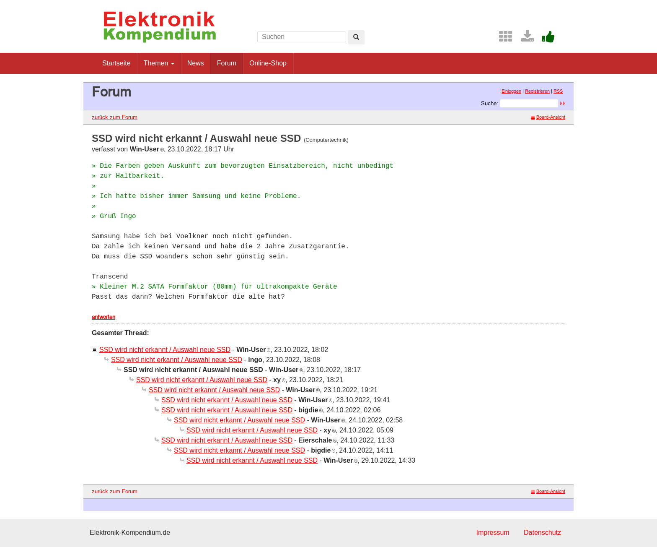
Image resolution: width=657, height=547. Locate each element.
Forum (226, 63)
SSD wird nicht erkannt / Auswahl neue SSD (164, 349)
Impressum (492, 532)
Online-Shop (268, 63)
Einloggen (511, 91)
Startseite (116, 63)
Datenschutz (542, 532)
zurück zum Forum (114, 117)
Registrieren (537, 91)
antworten (103, 316)
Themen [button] (159, 63)
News (195, 63)
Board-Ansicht (548, 117)
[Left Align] (356, 37)
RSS (558, 91)
